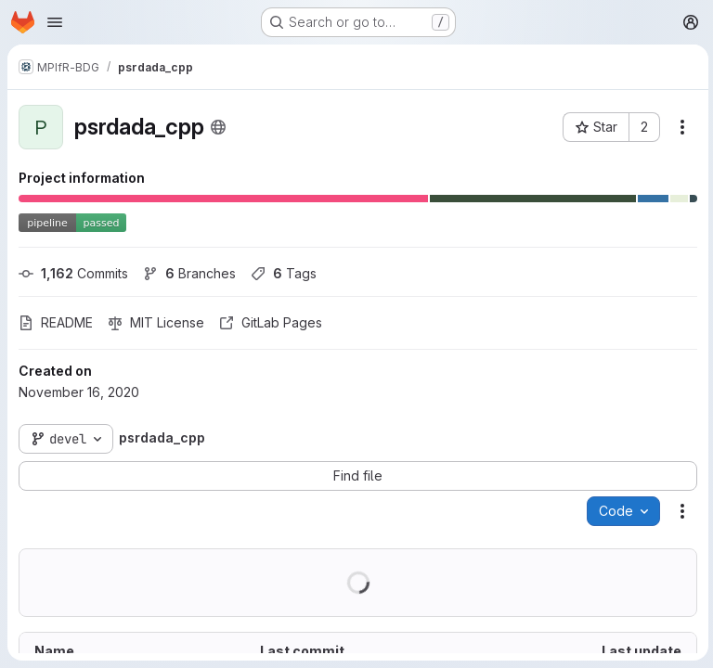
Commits (73, 273)
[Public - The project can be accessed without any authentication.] (218, 127)
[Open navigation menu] (55, 22)
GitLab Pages (270, 322)
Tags (284, 273)
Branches (189, 273)
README (56, 322)
